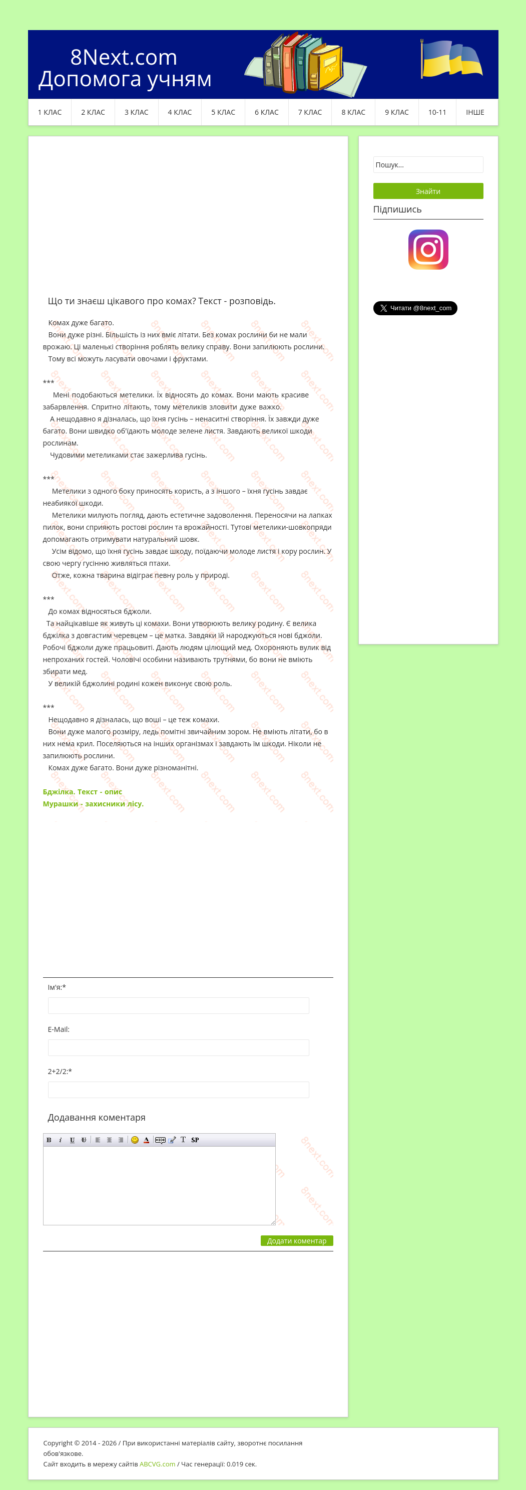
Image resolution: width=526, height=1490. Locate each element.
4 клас (180, 112)
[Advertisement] (188, 221)
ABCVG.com (158, 1463)
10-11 (437, 112)
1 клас (50, 112)
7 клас (310, 112)
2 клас (93, 112)
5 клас (223, 112)
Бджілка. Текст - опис (83, 791)
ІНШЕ (475, 112)
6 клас (267, 112)
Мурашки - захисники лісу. (94, 803)
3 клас (137, 112)
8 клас (353, 112)
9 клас (397, 112)
